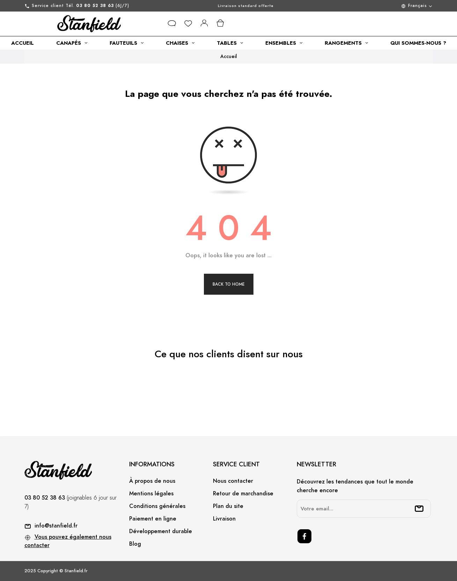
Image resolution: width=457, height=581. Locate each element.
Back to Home (229, 284)
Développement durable (160, 531)
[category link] (22, 43)
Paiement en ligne (152, 519)
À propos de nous (152, 481)
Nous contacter (233, 481)
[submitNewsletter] (419, 508)
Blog (135, 544)
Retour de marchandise (243, 493)
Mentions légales (151, 493)
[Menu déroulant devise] (385, 6)
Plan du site (228, 506)
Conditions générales (157, 506)
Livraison (224, 519)
